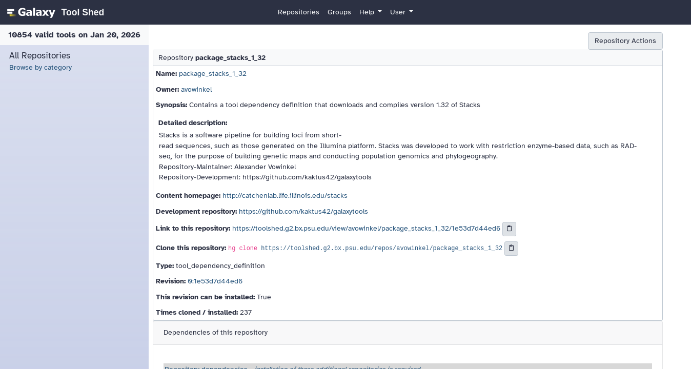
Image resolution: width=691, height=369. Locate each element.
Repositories (298, 12)
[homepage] (54, 12)
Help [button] (367, 12)
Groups (339, 12)
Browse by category (40, 67)
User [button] (399, 12)
